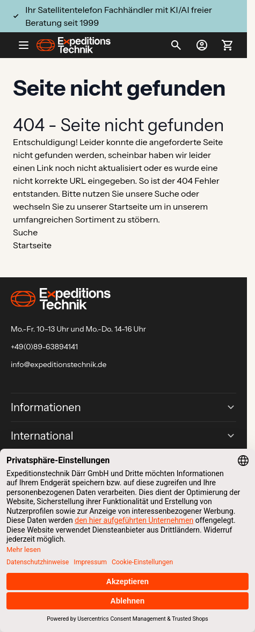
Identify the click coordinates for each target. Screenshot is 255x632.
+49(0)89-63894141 (44, 346)
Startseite (128, 206)
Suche (167, 193)
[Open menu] (28, 45)
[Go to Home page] (74, 45)
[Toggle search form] (176, 45)
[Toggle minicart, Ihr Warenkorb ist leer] (227, 45)
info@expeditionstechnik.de (58, 364)
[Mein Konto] (201, 45)
